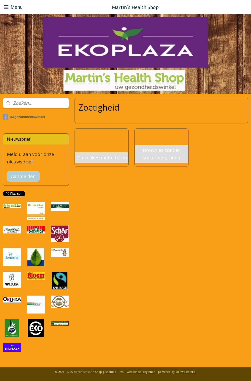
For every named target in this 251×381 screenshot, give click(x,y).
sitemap (110, 372)
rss (121, 372)
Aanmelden (23, 176)
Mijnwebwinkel (185, 372)
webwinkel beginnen (141, 372)
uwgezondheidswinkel (24, 117)
